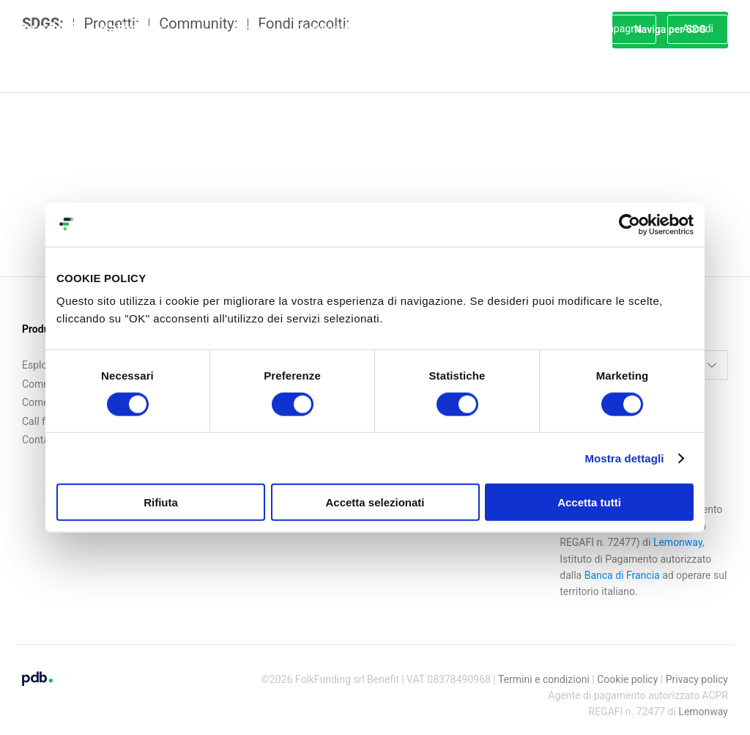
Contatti (40, 429)
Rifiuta (161, 502)
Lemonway (703, 700)
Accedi (697, 28)
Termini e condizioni (544, 667)
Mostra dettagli (624, 457)
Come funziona (412, 28)
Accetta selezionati (374, 502)
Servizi (492, 28)
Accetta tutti (589, 502)
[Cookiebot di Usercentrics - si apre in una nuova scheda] (629, 224)
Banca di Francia (622, 563)
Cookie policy (627, 667)
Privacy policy (697, 667)
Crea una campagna (596, 28)
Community (323, 28)
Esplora (250, 28)
